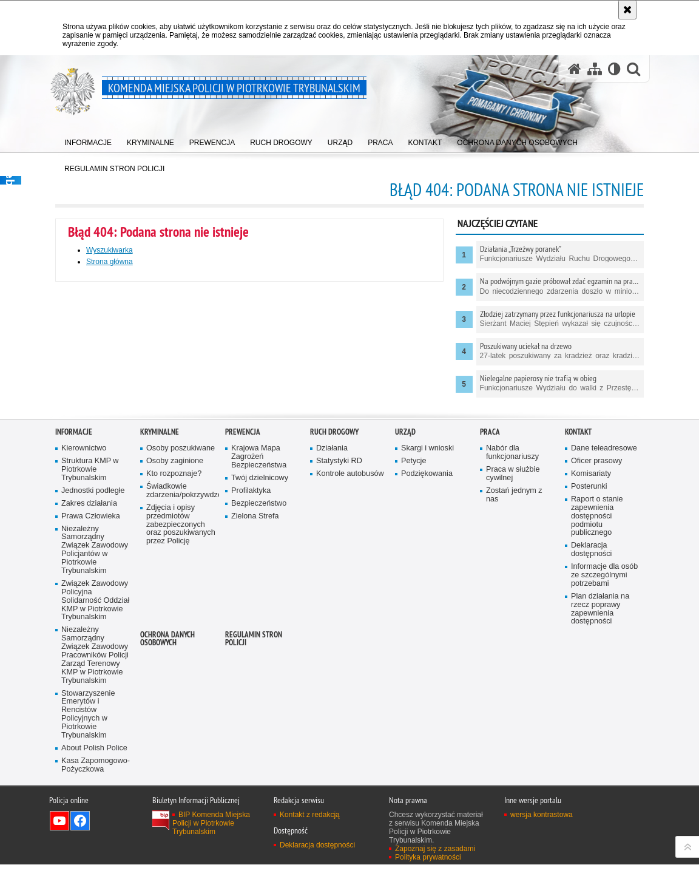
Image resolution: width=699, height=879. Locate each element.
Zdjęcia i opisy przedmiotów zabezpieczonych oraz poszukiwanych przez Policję (180, 692)
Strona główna (109, 261)
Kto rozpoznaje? (173, 641)
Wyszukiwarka (109, 250)
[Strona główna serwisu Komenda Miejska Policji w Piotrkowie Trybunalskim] (574, 68)
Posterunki (589, 653)
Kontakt (578, 599)
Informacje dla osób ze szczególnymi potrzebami (604, 742)
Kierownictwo (83, 616)
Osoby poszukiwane (180, 616)
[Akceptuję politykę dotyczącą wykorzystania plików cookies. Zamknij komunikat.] (627, 9)
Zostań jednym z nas (514, 662)
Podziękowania (427, 641)
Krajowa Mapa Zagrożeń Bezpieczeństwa (258, 624)
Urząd (405, 599)
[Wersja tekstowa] (614, 68)
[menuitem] (88, 140)
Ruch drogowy (334, 599)
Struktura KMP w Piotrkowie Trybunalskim (89, 636)
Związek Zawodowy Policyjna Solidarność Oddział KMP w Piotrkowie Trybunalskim (95, 768)
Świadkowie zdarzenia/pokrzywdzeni (181, 658)
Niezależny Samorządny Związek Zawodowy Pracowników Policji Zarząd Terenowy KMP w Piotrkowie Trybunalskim (95, 822)
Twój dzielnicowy (259, 645)
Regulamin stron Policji (253, 806)
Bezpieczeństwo (258, 670)
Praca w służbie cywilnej (512, 641)
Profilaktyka (251, 658)
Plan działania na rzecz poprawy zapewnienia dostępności (600, 776)
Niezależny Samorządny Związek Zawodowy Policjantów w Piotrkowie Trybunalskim (94, 717)
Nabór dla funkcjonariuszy (512, 620)
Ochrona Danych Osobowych (167, 806)
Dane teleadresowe (604, 616)
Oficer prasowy (596, 628)
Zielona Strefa (255, 683)
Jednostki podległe (93, 658)
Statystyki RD (339, 628)
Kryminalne (159, 599)
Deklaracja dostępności (591, 717)
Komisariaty (591, 641)
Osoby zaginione (174, 628)
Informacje (73, 599)
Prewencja (242, 599)
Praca (490, 599)
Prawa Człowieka (90, 683)
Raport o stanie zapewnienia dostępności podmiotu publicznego (597, 683)
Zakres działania (89, 670)
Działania (332, 616)
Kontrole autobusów (350, 641)
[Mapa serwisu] (594, 68)
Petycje (413, 628)
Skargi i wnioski (427, 616)
